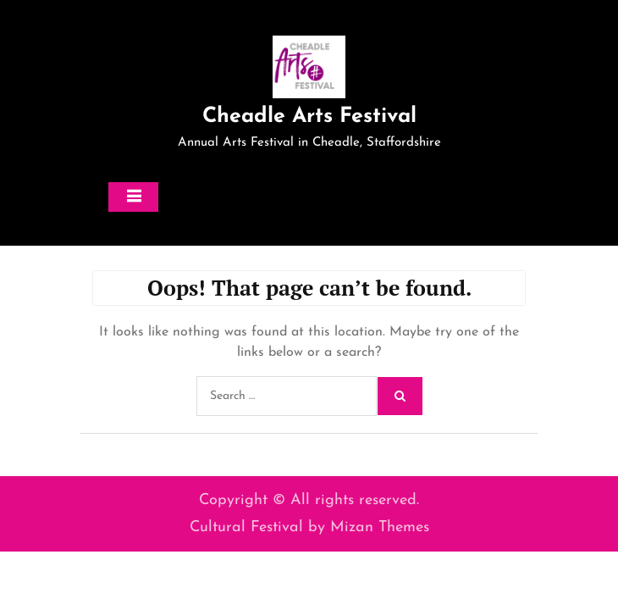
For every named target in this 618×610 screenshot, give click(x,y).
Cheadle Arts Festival (309, 116)
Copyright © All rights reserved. (309, 500)
